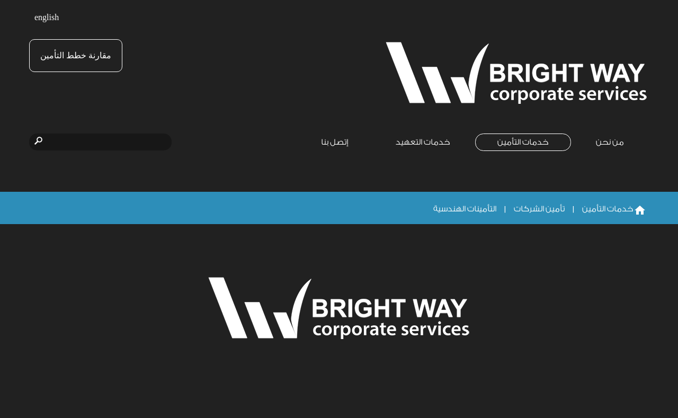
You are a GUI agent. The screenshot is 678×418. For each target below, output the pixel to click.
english (46, 17)
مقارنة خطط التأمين (75, 55)
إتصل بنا (335, 142)
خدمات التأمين (523, 142)
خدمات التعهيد (423, 142)
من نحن (610, 142)
